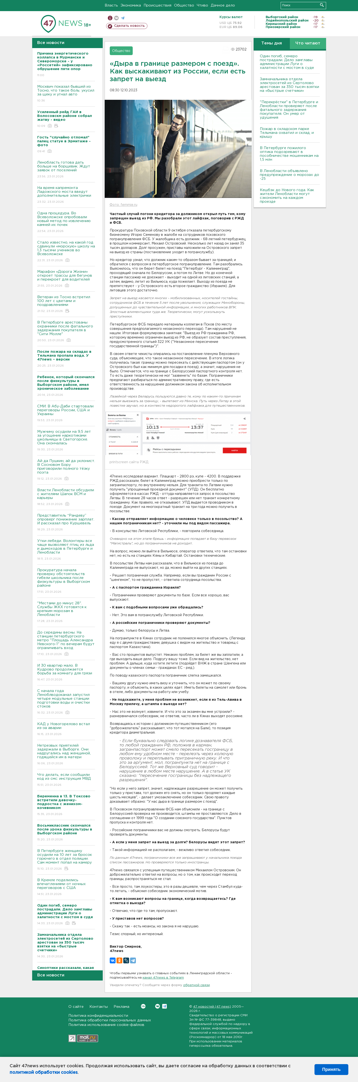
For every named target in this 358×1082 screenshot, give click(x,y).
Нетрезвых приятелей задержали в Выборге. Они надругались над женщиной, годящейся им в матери (66, 754)
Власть (111, 5)
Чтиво (202, 5)
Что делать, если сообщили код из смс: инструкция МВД (66, 780)
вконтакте (116, 18)
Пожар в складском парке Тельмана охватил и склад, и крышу (287, 132)
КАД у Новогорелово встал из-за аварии (66, 729)
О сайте (76, 1006)
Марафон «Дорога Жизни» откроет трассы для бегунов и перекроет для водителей (66, 279)
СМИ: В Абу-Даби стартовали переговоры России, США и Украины (66, 413)
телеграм (122, 18)
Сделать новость (129, 25)
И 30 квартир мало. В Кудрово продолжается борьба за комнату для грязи (66, 673)
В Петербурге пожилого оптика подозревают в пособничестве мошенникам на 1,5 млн (289, 153)
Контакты (98, 1006)
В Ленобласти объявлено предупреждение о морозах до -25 (289, 174)
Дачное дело (223, 5)
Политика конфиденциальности (98, 1015)
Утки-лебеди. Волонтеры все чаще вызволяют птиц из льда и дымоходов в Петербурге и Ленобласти (66, 550)
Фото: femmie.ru (123, 204)
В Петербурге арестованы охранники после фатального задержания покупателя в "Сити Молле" (66, 331)
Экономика (131, 5)
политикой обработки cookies (44, 1073)
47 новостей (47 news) (212, 1006)
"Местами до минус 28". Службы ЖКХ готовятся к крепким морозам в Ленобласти (66, 612)
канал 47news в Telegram (163, 977)
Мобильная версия (110, 18)
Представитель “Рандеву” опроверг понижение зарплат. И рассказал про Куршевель (66, 523)
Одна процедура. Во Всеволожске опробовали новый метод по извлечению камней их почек (66, 222)
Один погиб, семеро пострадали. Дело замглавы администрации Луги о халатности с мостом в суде (287, 62)
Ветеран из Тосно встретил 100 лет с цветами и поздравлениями (66, 304)
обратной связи (196, 985)
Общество (184, 5)
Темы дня (271, 43)
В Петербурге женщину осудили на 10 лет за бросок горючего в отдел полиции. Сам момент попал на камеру (66, 860)
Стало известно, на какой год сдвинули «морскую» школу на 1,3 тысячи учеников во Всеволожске (66, 251)
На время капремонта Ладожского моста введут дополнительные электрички (66, 195)
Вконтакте (143, 1006)
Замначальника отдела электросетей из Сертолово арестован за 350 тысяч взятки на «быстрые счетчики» (289, 85)
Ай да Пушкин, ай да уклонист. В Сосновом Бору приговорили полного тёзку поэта (66, 470)
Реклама (121, 1006)
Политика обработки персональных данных (109, 1020)
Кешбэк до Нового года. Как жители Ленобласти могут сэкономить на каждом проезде (287, 195)
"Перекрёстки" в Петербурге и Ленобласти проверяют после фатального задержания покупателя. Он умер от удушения (289, 110)
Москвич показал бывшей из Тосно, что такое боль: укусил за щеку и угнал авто (66, 94)
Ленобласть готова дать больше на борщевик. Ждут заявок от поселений (66, 170)
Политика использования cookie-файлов (106, 1024)
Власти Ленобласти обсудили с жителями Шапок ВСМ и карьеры (66, 497)
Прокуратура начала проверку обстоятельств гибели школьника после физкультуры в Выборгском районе (66, 581)
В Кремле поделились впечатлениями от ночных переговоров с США (66, 887)
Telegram (164, 1006)
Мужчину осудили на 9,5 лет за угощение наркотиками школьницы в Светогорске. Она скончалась (66, 441)
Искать (322, 5)
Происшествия (157, 5)
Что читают (307, 43)
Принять (331, 1069)
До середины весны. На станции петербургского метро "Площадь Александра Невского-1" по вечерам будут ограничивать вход (66, 643)
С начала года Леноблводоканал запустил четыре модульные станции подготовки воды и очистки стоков (66, 702)
